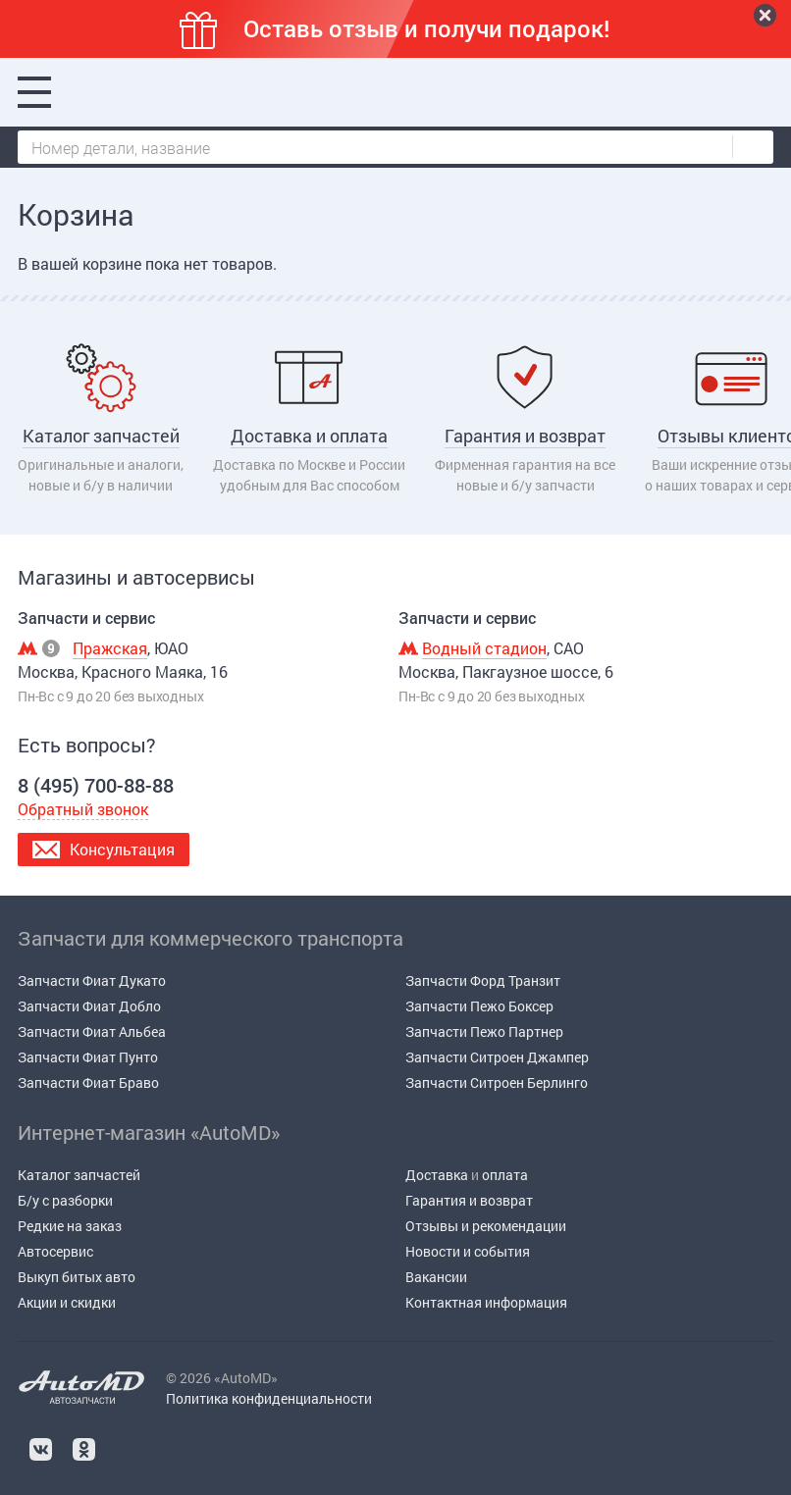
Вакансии (436, 1276)
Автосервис (55, 1251)
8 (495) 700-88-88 (214, 92)
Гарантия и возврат (469, 1200)
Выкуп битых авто (76, 1276)
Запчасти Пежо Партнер (484, 1031)
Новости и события (467, 1251)
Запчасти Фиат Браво (88, 1082)
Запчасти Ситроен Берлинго (496, 1082)
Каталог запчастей (79, 1174)
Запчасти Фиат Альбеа (92, 1031)
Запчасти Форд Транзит (482, 980)
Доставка (436, 1174)
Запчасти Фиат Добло (89, 1006)
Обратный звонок (83, 809)
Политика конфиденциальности (269, 1398)
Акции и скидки (67, 1302)
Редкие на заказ (70, 1225)
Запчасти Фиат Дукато (92, 980)
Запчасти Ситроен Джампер (497, 1057)
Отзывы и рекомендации (485, 1225)
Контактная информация (486, 1302)
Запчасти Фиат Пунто (88, 1057)
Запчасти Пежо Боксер (479, 1006)
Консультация (122, 849)
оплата (505, 1174)
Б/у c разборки (65, 1200)
